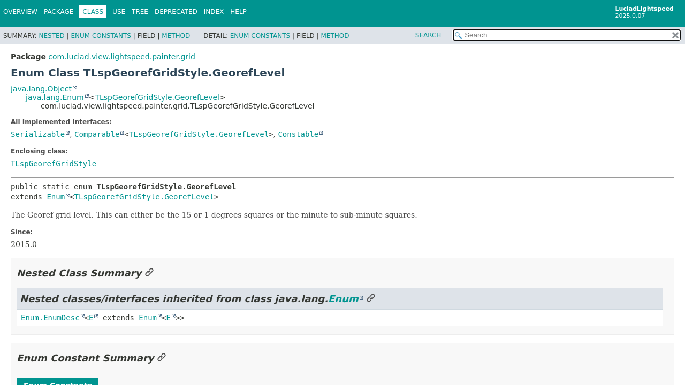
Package (58, 12)
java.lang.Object (41, 88)
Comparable (96, 134)
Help (238, 12)
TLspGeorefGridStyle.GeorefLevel (157, 97)
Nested (51, 36)
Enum (56, 196)
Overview (20, 12)
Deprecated (176, 12)
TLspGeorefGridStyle (53, 163)
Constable (298, 134)
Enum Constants (101, 36)
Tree (140, 12)
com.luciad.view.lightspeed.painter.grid (121, 56)
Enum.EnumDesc (50, 317)
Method (176, 36)
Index (214, 12)
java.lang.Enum (55, 97)
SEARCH (428, 35)
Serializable (38, 134)
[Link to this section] (149, 273)
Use (118, 12)
